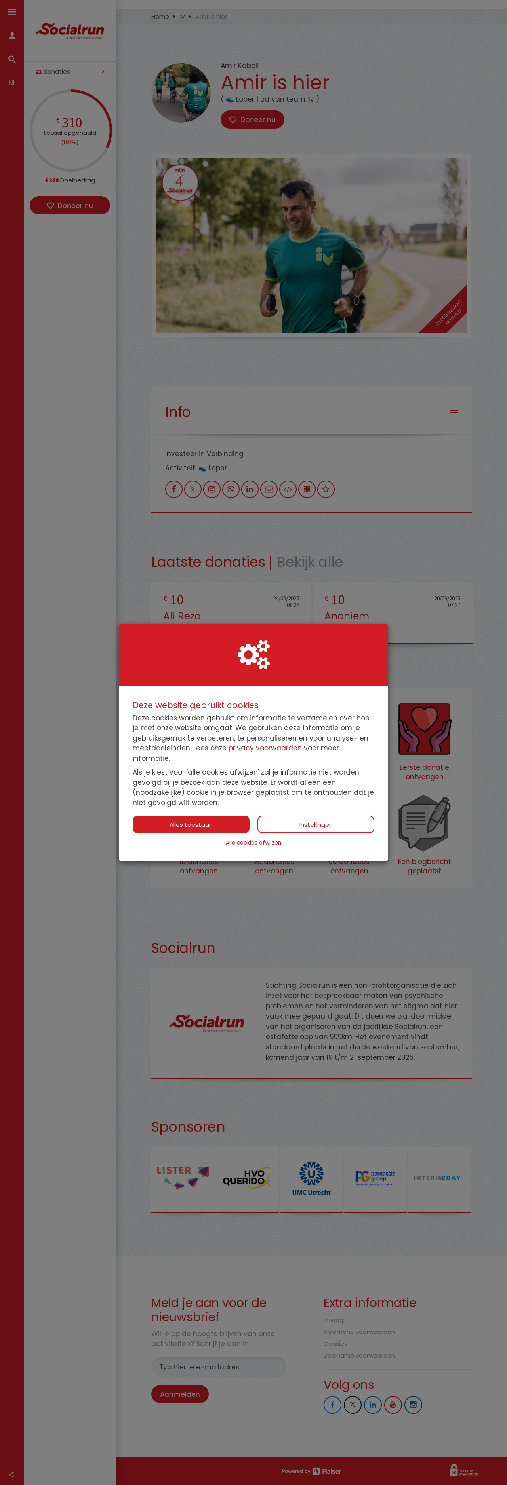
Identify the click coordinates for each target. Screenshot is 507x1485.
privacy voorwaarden (265, 748)
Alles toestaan (191, 824)
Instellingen (316, 824)
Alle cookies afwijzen (253, 843)
